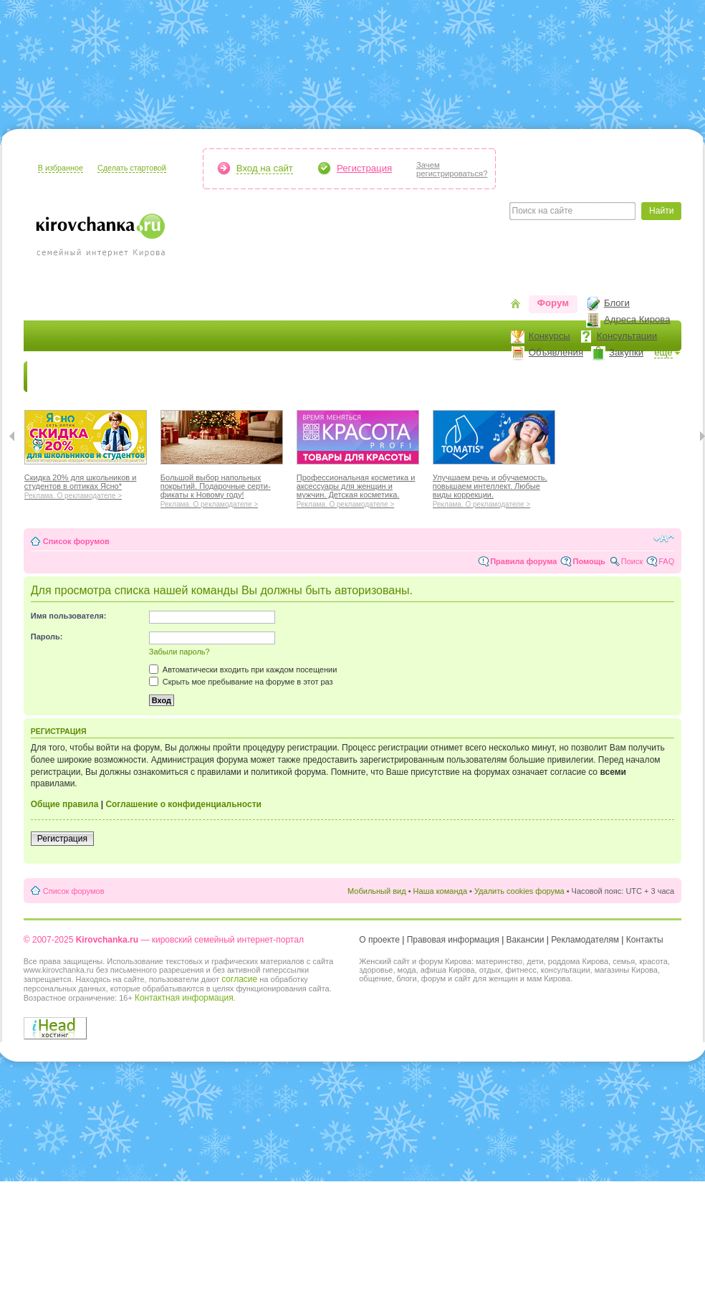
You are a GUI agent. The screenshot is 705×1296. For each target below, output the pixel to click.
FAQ (666, 561)
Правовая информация (453, 940)
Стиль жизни (535, 377)
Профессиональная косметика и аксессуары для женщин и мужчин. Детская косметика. (358, 489)
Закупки (626, 352)
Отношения (459, 377)
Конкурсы (549, 335)
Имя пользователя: (69, 615)
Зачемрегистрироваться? (451, 169)
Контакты (644, 940)
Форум (553, 302)
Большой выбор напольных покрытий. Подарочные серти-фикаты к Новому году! (221, 489)
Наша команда (440, 891)
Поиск (632, 561)
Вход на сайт (264, 168)
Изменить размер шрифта (663, 538)
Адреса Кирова (637, 319)
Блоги (617, 302)
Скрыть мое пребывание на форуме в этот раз (241, 681)
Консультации (627, 335)
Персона (604, 377)
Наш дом (324, 377)
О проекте (379, 940)
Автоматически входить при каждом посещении (243, 669)
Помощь (588, 561)
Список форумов (76, 541)
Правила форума (523, 561)
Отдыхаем (389, 377)
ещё (663, 352)
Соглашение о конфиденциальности (183, 804)
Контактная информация (184, 998)
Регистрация (364, 168)
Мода (273, 377)
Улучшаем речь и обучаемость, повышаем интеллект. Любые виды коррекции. (494, 489)
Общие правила (65, 804)
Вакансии (526, 940)
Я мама (111, 377)
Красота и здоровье (194, 377)
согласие (239, 979)
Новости (56, 377)
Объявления (556, 352)
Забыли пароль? (179, 651)
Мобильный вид (376, 891)
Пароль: (47, 636)
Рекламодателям (585, 940)
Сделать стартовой (131, 167)
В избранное (60, 167)
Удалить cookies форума (519, 891)
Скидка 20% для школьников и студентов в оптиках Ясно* (85, 484)
